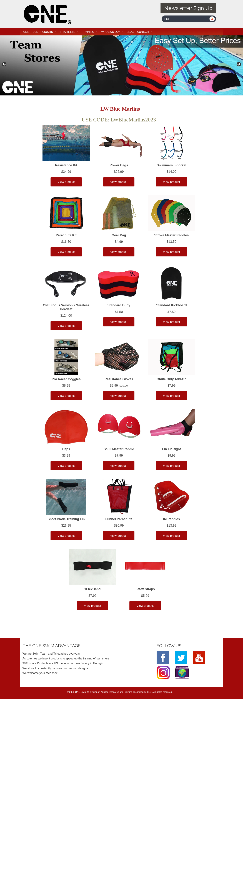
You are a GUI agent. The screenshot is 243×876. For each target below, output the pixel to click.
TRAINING (90, 31)
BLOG (130, 31)
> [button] (238, 64)
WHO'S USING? (112, 31)
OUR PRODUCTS (45, 31)
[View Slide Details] (121, 65)
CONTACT (145, 31)
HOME (25, 31)
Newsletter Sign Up (188, 8)
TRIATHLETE (69, 31)
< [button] (4, 64)
